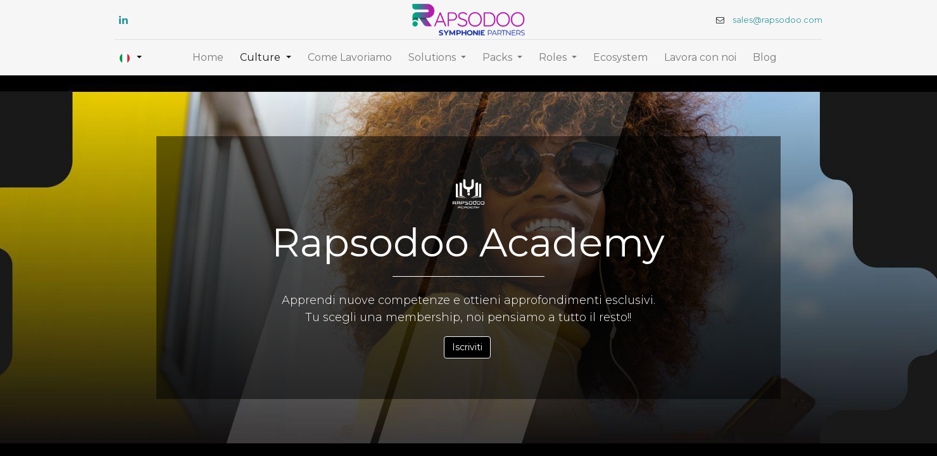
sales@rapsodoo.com (775, 20)
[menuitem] (208, 57)
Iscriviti (467, 347)
